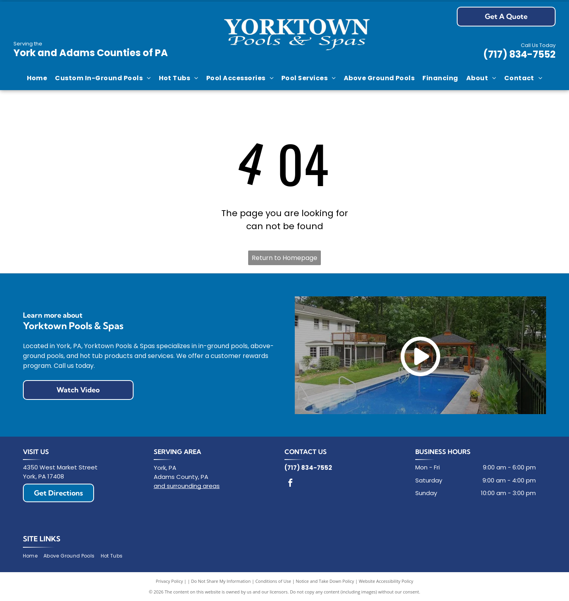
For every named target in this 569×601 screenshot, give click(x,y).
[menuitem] (37, 78)
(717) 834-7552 (519, 54)
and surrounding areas (187, 486)
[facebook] (290, 484)
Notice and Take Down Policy (325, 581)
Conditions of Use (273, 581)
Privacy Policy (169, 581)
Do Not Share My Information (221, 581)
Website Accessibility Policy (386, 581)
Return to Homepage (284, 257)
